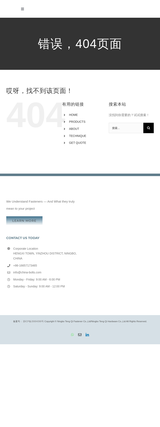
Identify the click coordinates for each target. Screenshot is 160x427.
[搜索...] (126, 128)
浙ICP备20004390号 (33, 321)
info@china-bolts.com (27, 272)
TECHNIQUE (77, 136)
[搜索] (148, 128)
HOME (73, 114)
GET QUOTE (77, 142)
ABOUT (74, 128)
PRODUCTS (77, 121)
